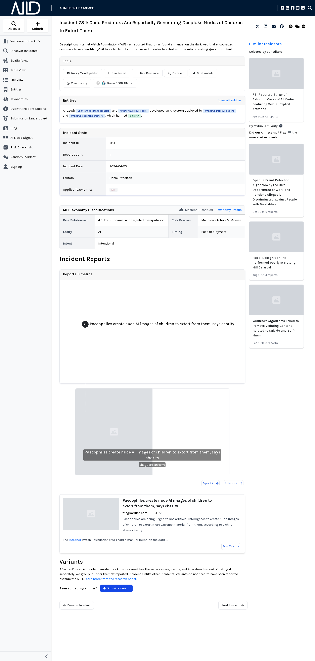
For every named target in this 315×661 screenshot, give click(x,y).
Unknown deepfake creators (93, 110)
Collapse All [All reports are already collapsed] (234, 483)
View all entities (230, 100)
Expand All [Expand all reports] (211, 483)
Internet (75, 540)
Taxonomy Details (229, 210)
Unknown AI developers (133, 110)
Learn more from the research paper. (110, 579)
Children (134, 115)
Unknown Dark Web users (219, 110)
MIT (113, 189)
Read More (231, 546)
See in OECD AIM (117, 83)
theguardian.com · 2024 (140, 513)
